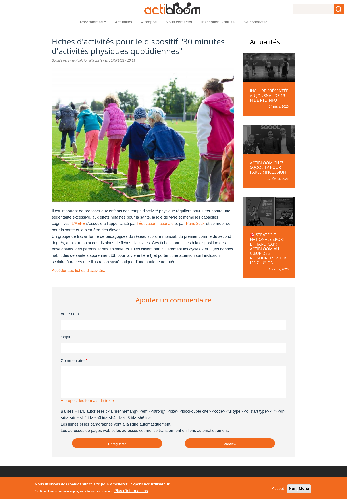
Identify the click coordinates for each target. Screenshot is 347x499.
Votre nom (70, 314)
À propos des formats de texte (87, 400)
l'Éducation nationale (155, 223)
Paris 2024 (196, 223)
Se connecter (255, 22)
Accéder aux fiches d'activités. (78, 270)
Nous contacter (179, 22)
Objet (65, 337)
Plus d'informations (131, 492)
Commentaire (73, 360)
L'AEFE (79, 223)
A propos (149, 22)
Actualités (123, 22)
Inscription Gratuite (218, 22)
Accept (278, 490)
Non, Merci (299, 490)
